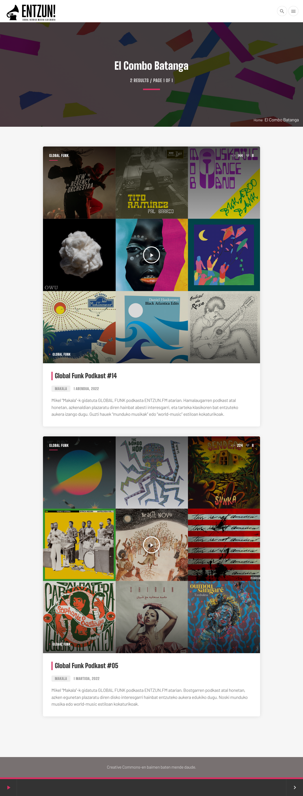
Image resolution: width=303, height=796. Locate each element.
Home (258, 120)
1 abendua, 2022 (86, 388)
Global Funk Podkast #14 (86, 376)
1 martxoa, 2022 (87, 678)
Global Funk (59, 155)
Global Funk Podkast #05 (86, 666)
